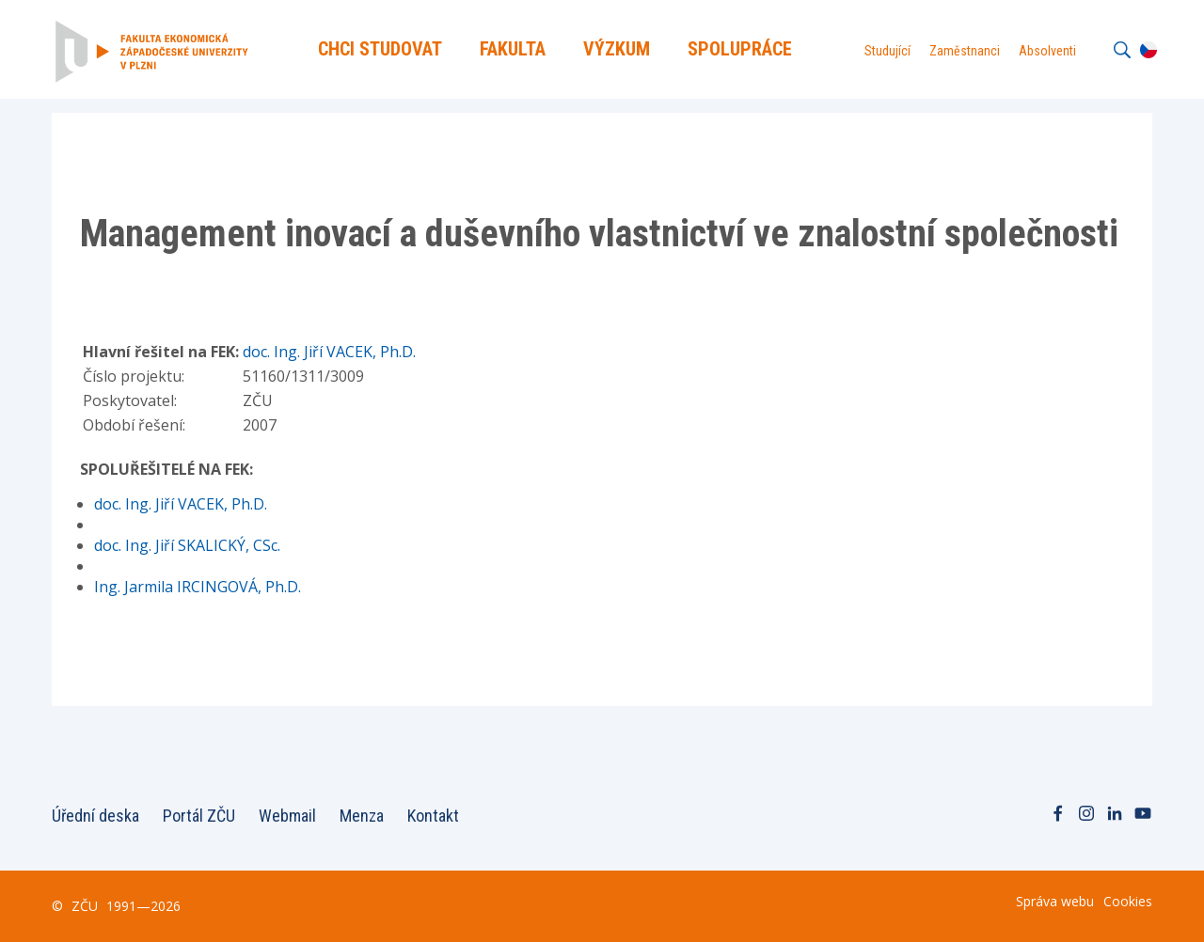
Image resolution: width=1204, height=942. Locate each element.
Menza (362, 815)
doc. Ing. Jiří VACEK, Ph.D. (329, 351)
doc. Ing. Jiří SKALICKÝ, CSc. (187, 545)
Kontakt (433, 815)
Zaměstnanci (964, 50)
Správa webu (1055, 901)
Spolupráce (740, 49)
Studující (887, 50)
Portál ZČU (199, 815)
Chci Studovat (380, 49)
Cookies (1127, 901)
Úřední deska (95, 815)
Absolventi (1047, 50)
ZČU (84, 906)
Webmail (287, 815)
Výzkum (616, 49)
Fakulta (513, 49)
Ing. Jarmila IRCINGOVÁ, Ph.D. (197, 586)
